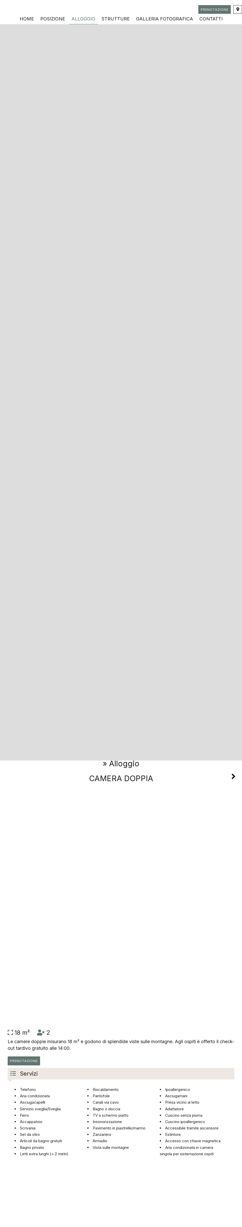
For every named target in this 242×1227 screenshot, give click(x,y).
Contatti (211, 18)
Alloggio (83, 18)
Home (27, 18)
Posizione (52, 18)
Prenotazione (214, 9)
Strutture (116, 18)
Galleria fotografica (164, 18)
